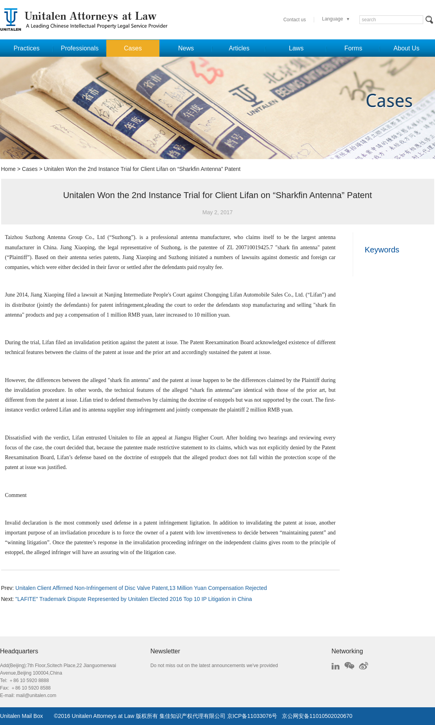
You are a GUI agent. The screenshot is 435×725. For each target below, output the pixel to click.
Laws (296, 48)
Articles (239, 48)
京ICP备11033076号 (252, 716)
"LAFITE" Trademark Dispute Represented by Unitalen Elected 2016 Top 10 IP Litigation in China (133, 599)
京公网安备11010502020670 (317, 716)
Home (8, 169)
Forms (353, 48)
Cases (133, 48)
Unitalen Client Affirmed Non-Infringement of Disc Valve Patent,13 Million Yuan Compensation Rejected (141, 588)
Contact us (294, 19)
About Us (407, 48)
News (186, 48)
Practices (27, 48)
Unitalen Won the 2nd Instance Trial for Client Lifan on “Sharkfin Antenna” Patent (142, 169)
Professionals (79, 48)
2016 (64, 716)
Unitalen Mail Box (21, 716)
